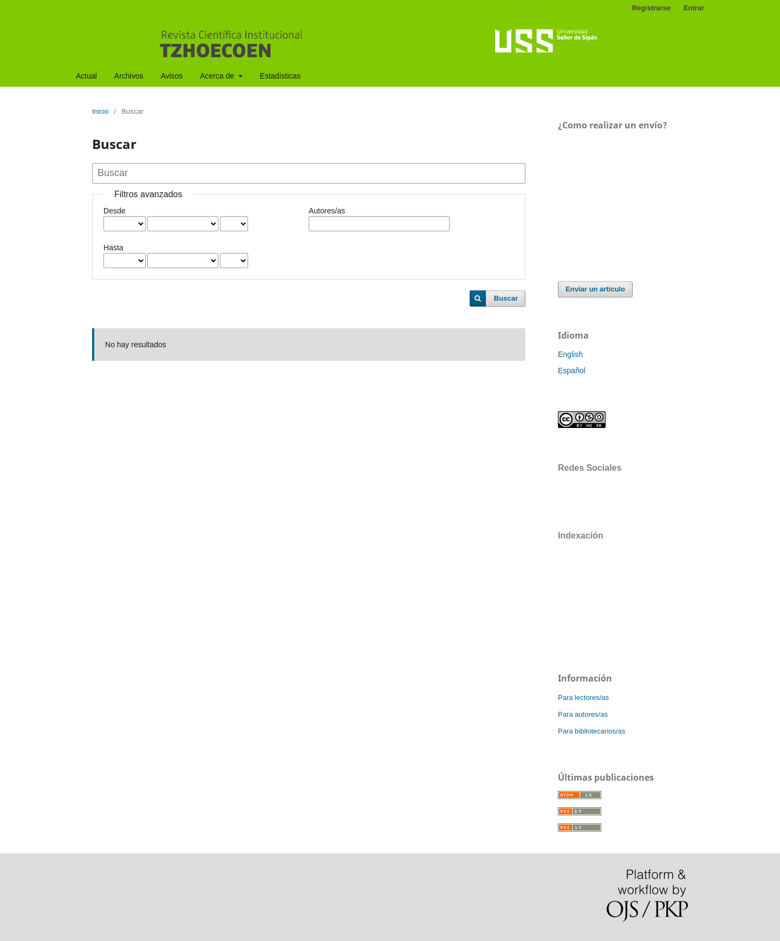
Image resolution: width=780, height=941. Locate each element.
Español (572, 370)
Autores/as (327, 210)
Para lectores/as (583, 697)
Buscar (506, 298)
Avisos (171, 76)
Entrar (694, 8)
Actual (86, 76)
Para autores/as (583, 714)
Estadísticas (280, 76)
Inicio (100, 111)
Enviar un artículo (595, 289)
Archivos (129, 76)
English (570, 354)
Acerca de (218, 76)
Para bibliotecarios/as (591, 731)
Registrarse (651, 8)
